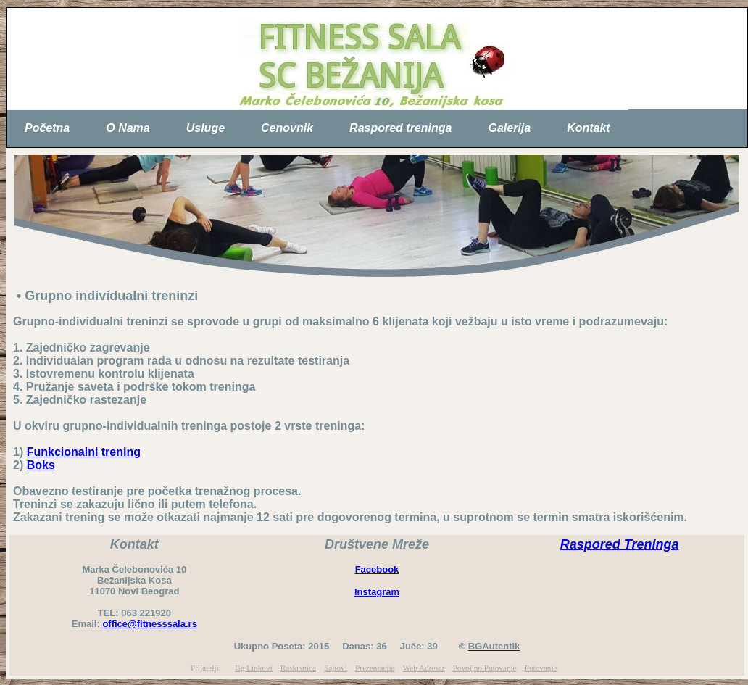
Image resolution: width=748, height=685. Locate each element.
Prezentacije (375, 667)
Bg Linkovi (253, 667)
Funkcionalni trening (84, 452)
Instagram (376, 591)
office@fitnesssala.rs (149, 623)
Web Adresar (424, 667)
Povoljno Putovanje (485, 667)
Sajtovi (335, 667)
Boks (41, 465)
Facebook (377, 569)
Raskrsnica (298, 667)
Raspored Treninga (619, 544)
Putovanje (541, 667)
